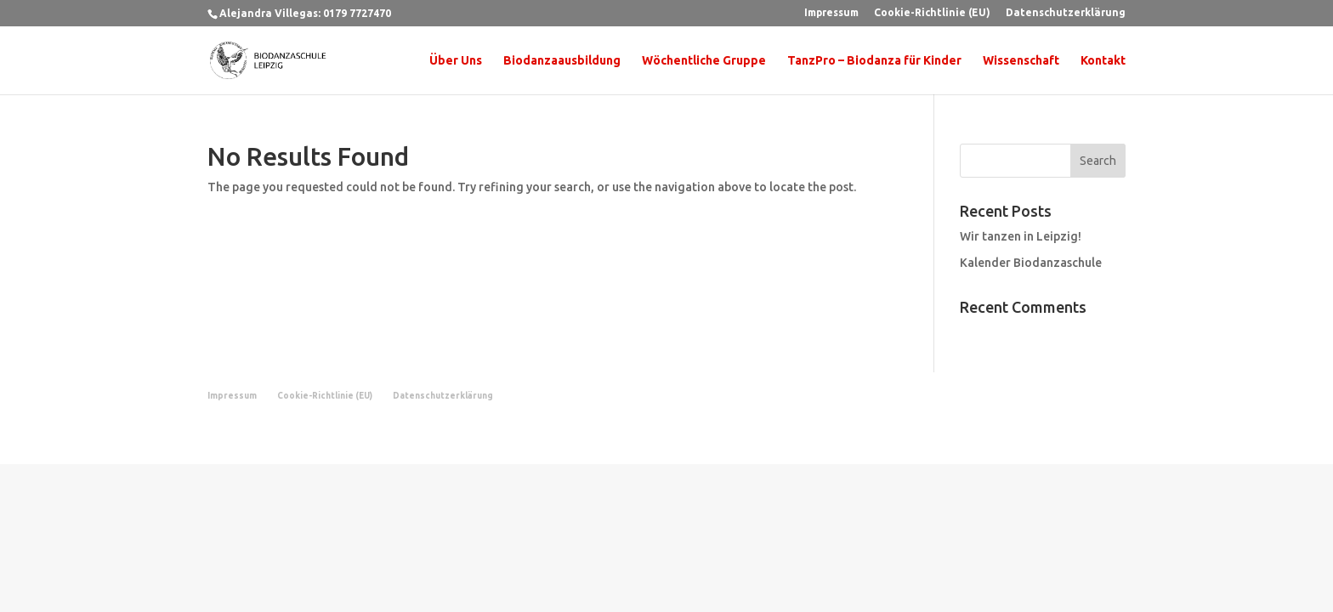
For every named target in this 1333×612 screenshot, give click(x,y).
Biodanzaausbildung (562, 60)
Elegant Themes (295, 440)
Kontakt (1103, 60)
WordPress (413, 440)
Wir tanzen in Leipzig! (1020, 236)
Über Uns (455, 60)
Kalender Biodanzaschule (1031, 262)
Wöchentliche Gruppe (704, 60)
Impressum (831, 13)
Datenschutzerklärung (1066, 13)
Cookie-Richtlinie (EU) (932, 13)
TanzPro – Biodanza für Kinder (874, 60)
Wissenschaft (1021, 60)
